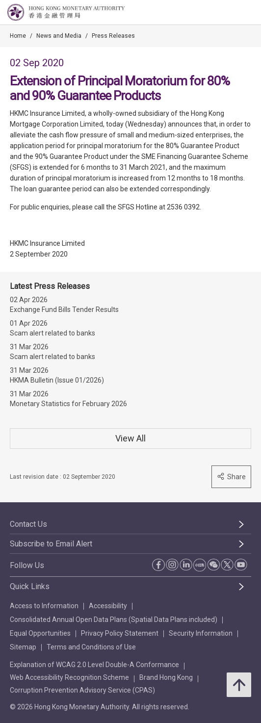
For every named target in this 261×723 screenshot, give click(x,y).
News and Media (58, 35)
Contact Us (28, 524)
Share (231, 476)
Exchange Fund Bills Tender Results (64, 309)
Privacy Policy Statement (119, 633)
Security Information (201, 633)
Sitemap (23, 647)
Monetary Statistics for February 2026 (68, 404)
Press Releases (113, 35)
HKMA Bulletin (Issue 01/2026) (57, 380)
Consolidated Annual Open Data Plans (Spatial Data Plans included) (113, 619)
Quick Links (30, 586)
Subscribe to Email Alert (51, 543)
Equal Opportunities (40, 633)
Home (18, 35)
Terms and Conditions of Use (91, 647)
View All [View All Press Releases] (130, 438)
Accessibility (108, 606)
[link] (228, 12)
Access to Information (44, 606)
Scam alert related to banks (52, 333)
